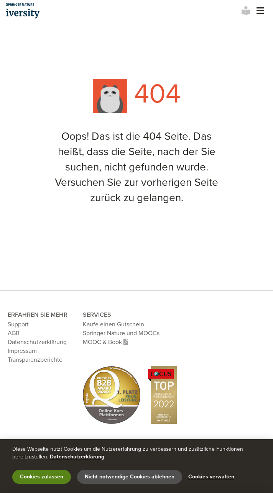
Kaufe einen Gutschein (113, 324)
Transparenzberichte (35, 360)
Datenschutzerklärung (37, 342)
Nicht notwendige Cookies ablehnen (129, 476)
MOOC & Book (105, 342)
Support (18, 324)
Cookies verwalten (211, 476)
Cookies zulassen (41, 476)
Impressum (22, 351)
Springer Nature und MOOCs (121, 333)
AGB (14, 333)
